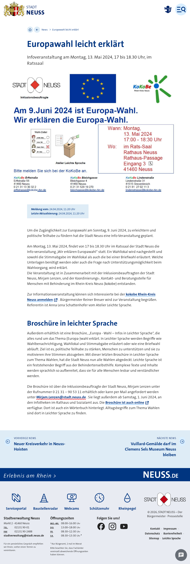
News (45, 29)
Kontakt (155, 529)
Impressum (170, 529)
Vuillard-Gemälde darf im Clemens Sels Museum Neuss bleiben (150, 449)
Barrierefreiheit (172, 533)
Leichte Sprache (171, 538)
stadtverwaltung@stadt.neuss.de (24, 535)
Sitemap (154, 538)
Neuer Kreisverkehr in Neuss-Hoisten (39, 446)
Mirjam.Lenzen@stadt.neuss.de (61, 397)
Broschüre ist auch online (124, 402)
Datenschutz (152, 533)
